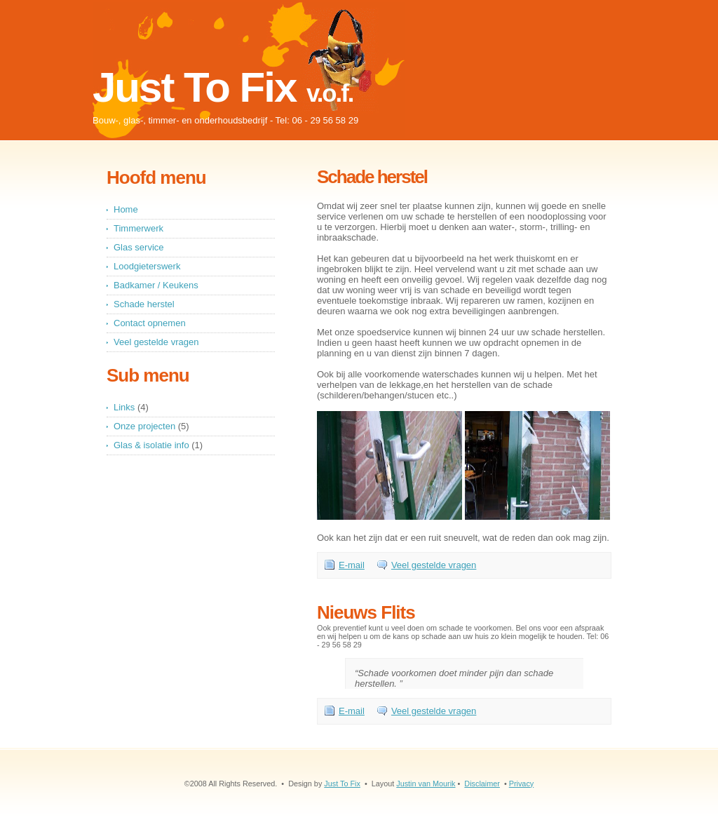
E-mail (352, 565)
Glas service (139, 247)
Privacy (521, 783)
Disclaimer (482, 783)
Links (124, 407)
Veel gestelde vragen (433, 565)
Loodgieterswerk (147, 266)
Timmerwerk (138, 228)
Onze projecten (144, 426)
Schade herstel (144, 304)
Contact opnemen (150, 323)
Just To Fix (342, 783)
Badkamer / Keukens (156, 285)
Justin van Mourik (425, 783)
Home (126, 209)
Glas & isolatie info (151, 445)
